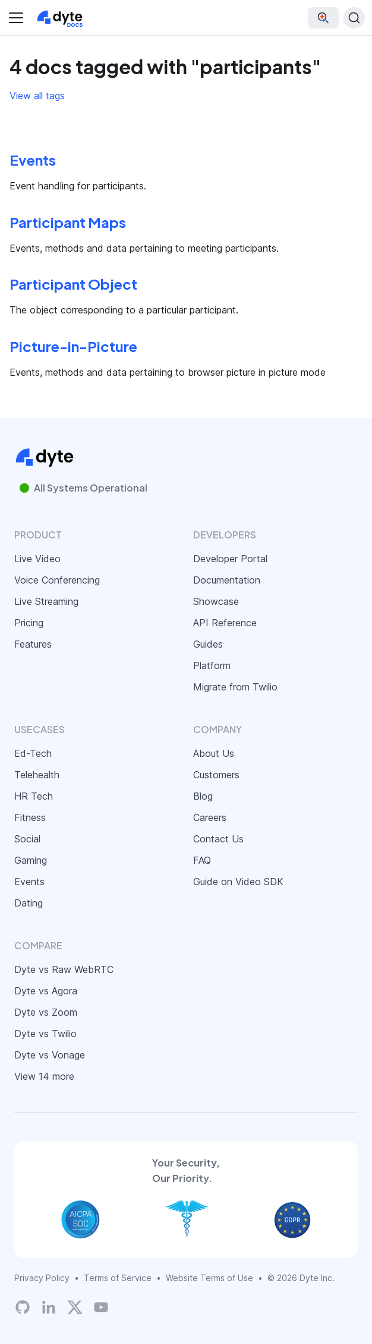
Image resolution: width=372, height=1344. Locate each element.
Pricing (28, 623)
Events (29, 881)
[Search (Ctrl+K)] (354, 17)
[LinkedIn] (48, 1307)
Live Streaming (46, 601)
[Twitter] (75, 1307)
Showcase (216, 601)
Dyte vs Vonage (49, 1055)
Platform (212, 665)
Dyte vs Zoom (45, 1012)
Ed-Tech (33, 753)
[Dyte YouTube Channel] (101, 1307)
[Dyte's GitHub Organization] (22, 1307)
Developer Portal (230, 559)
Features (33, 644)
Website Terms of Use (209, 1278)
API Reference (225, 623)
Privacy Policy (42, 1278)
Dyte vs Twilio (45, 1033)
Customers (216, 775)
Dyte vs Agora (45, 991)
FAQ (202, 860)
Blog (203, 796)
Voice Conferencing (57, 580)
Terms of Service (118, 1278)
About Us (213, 753)
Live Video (37, 559)
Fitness (30, 817)
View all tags (37, 96)
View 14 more (44, 1076)
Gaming (30, 860)
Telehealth (36, 775)
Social (27, 839)
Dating (28, 903)
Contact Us (218, 839)
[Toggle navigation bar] (16, 18)
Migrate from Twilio (235, 687)
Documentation (226, 580)
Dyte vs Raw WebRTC (64, 969)
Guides (208, 644)
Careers (209, 817)
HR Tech (33, 796)
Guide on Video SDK (238, 881)
